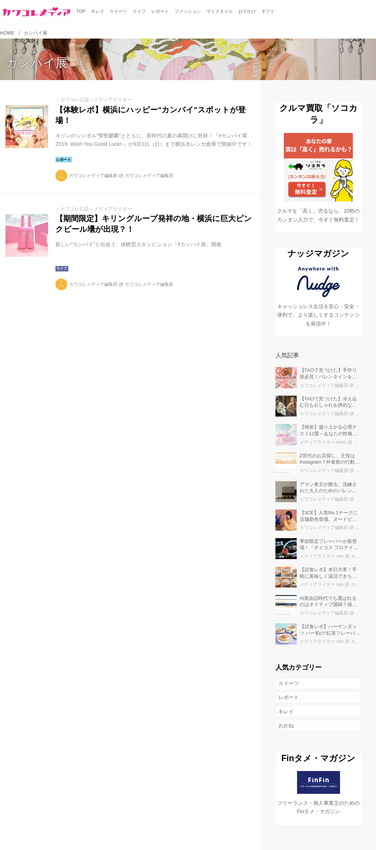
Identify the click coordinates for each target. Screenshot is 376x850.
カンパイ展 (37, 62)
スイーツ (288, 683)
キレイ (286, 711)
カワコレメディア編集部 (93, 175)
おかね (286, 725)
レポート (288, 697)
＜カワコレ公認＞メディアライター (93, 99)
